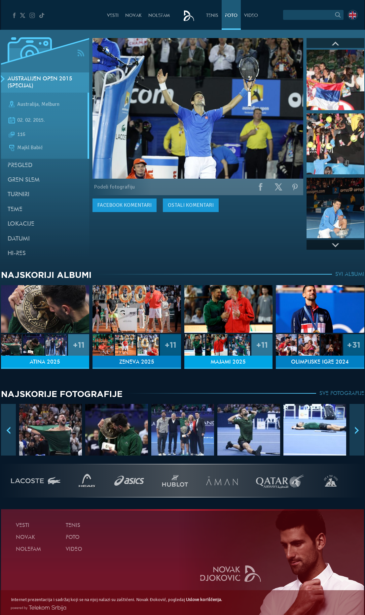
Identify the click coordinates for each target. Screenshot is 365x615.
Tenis (212, 15)
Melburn (50, 104)
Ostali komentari (191, 205)
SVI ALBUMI (349, 274)
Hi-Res (17, 253)
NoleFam (159, 15)
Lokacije (21, 224)
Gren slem (24, 180)
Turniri (18, 195)
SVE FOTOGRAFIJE (341, 393)
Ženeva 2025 (136, 362)
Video (251, 15)
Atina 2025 (45, 362)
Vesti (113, 15)
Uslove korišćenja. (204, 599)
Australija (28, 104)
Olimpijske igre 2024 (320, 362)
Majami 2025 (228, 362)
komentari (124, 205)
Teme (15, 209)
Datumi (19, 239)
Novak (133, 15)
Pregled (20, 165)
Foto (231, 15)
